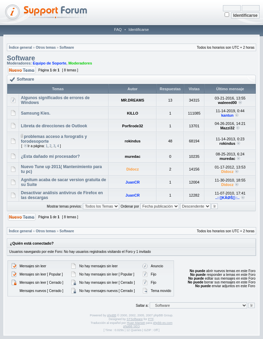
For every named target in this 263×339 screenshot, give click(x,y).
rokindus (132, 141)
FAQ (118, 29)
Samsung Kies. (35, 113)
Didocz (132, 169)
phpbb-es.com (162, 323)
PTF (150, 319)
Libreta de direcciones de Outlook (54, 126)
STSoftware (135, 319)
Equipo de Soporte (49, 63)
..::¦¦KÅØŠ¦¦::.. (227, 198)
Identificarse (138, 29)
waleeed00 (227, 103)
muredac (132, 156)
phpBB (111, 315)
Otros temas (45, 47)
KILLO (132, 113)
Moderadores (80, 63)
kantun (227, 115)
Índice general (20, 47)
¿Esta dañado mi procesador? (50, 156)
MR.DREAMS (132, 100)
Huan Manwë (136, 323)
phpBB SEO (131, 326)
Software (67, 47)
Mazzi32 (227, 128)
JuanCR (132, 182)
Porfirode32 (132, 126)
